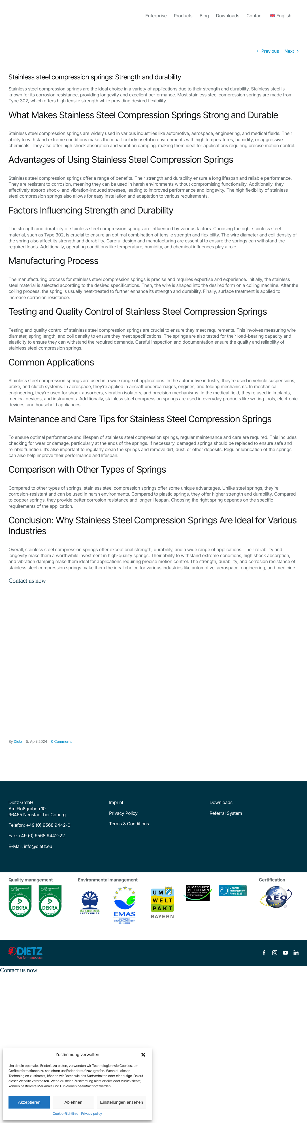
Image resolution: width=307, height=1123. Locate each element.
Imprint (116, 802)
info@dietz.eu (37, 846)
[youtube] (285, 952)
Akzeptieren (29, 1102)
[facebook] (264, 952)
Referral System (226, 813)
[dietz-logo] (25, 949)
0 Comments (61, 741)
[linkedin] (296, 952)
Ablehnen (73, 1102)
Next (289, 51)
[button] (143, 1055)
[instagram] (274, 952)
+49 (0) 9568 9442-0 (48, 825)
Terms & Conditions (129, 823)
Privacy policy (91, 1113)
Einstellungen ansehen (121, 1102)
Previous (270, 51)
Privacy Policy (123, 813)
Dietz (18, 741)
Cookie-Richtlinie (65, 1113)
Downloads (221, 802)
